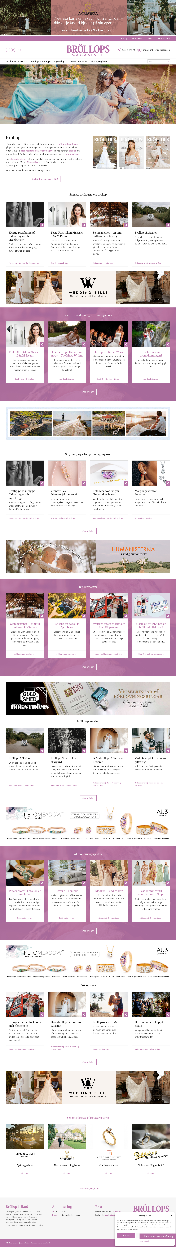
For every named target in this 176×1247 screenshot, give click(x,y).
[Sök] (159, 61)
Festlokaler (109, 263)
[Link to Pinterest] (18, 50)
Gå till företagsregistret (88, 1188)
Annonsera (137, 38)
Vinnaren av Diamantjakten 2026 (64, 492)
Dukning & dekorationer (155, 654)
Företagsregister (16, 106)
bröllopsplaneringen (68, 144)
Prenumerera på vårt (108, 1212)
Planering (138, 785)
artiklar (72, 150)
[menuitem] (124, 38)
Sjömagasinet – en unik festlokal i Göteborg (107, 234)
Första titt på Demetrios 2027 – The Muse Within (67, 353)
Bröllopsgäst (21, 918)
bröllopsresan (72, 154)
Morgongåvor (139, 518)
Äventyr (97, 654)
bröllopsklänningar (30, 150)
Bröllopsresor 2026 (105, 1022)
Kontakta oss (164, 38)
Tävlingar (61, 518)
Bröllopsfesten (98, 263)
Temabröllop (117, 654)
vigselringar (46, 150)
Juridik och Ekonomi (156, 783)
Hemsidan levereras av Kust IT (40, 1243)
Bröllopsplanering (141, 263)
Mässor (117, 379)
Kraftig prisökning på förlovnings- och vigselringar (22, 236)
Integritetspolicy (145, 1241)
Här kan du (109, 1215)
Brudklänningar (68, 379)
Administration (25, 1243)
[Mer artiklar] (88, 392)
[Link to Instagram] (13, 50)
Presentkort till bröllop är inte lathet (25, 892)
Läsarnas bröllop (155, 263)
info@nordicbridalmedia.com (156, 50)
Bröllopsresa (104, 1049)
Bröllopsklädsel (113, 918)
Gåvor (29, 918)
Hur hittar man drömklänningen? (151, 353)
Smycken (25, 263)
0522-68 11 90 (128, 50)
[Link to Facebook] (8, 50)
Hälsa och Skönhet (62, 263)
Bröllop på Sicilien (146, 232)
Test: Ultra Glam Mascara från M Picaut (67, 234)
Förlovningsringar (15, 263)
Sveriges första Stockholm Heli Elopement (109, 625)
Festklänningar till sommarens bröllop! (151, 892)
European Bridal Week (109, 352)
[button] (171, 1216)
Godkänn (126, 1235)
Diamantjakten (34, 162)
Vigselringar (34, 263)
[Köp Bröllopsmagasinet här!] (44, 179)
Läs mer (25, 1173)
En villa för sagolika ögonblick (67, 625)
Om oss (150, 38)
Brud (52, 263)
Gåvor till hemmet (67, 891)
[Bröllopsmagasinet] (88, 50)
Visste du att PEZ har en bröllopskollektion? (151, 625)
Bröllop (124, 38)
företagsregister (18, 159)
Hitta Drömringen (99, 518)
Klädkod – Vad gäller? (109, 891)
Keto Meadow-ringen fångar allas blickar (106, 492)
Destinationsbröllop (114, 783)
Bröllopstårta (141, 654)
